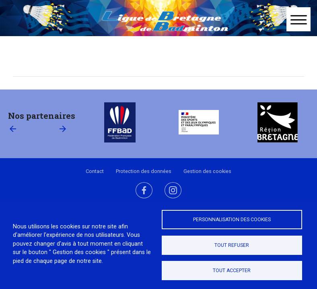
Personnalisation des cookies (232, 219)
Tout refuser (231, 245)
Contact (95, 171)
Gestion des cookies (207, 171)
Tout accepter (232, 270)
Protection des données (143, 171)
